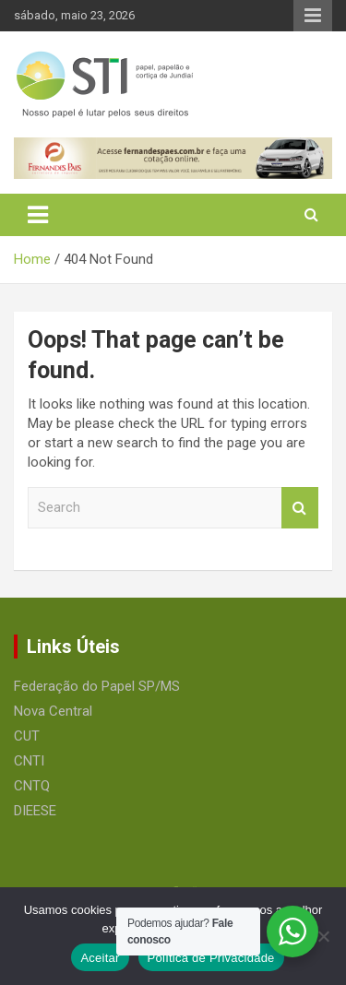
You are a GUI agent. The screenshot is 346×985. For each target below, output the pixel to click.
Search (299, 507)
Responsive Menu (312, 15)
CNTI (29, 761)
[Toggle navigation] (38, 215)
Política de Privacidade (211, 958)
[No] (323, 936)
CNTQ (32, 785)
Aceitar (99, 958)
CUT (27, 736)
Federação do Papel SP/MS (97, 686)
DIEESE (35, 810)
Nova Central (53, 711)
